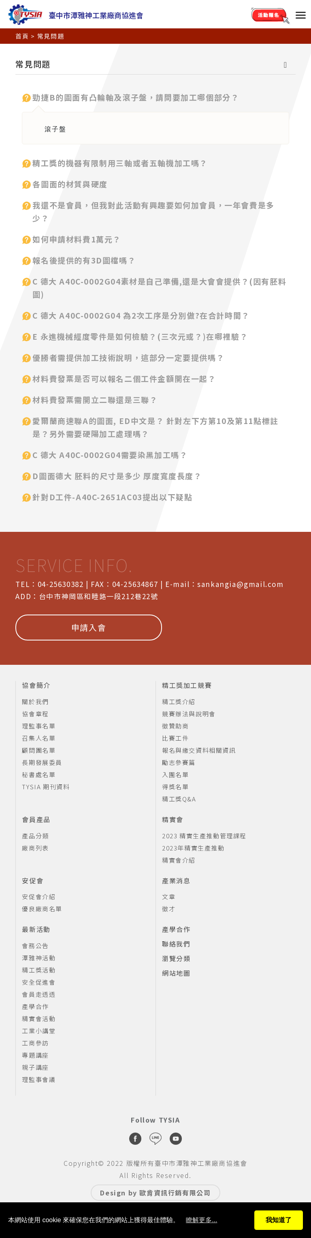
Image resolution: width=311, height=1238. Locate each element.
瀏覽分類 (176, 958)
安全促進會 (38, 982)
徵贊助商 (175, 726)
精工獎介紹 (179, 701)
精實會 (172, 819)
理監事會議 (38, 1079)
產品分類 (35, 835)
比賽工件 (175, 738)
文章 (168, 896)
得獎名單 (175, 786)
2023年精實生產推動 (193, 848)
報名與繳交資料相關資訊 (199, 750)
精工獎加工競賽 (187, 685)
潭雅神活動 (38, 957)
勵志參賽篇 (179, 762)
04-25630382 (61, 584)
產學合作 (35, 1006)
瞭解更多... (201, 1220)
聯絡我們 (176, 944)
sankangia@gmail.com (240, 584)
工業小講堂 (38, 1030)
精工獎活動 (38, 970)
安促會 (32, 880)
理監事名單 (38, 726)
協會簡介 (36, 685)
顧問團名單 (38, 750)
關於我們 (35, 701)
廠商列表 (35, 848)
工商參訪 (35, 1043)
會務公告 (35, 945)
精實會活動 (38, 1018)
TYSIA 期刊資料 (46, 786)
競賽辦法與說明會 (189, 713)
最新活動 (36, 929)
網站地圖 (176, 973)
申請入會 (88, 627)
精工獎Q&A (179, 799)
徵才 (168, 908)
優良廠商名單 (42, 908)
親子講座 (35, 1067)
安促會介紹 (38, 896)
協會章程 (35, 713)
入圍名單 (175, 774)
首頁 (22, 34)
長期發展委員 (42, 762)
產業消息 (176, 880)
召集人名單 (38, 738)
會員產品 (36, 819)
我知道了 (279, 1220)
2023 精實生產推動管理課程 (204, 835)
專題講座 (35, 1055)
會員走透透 (38, 994)
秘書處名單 (38, 774)
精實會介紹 (179, 860)
